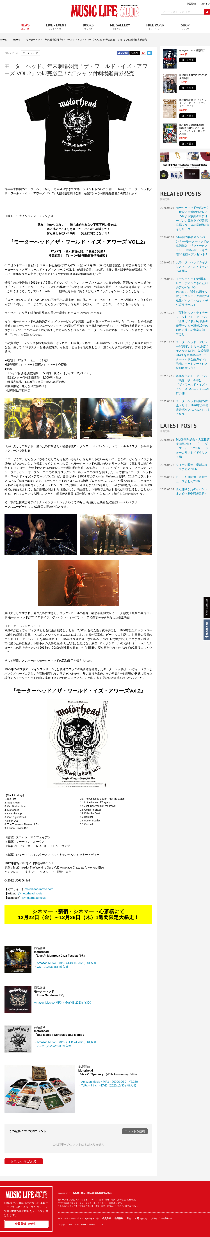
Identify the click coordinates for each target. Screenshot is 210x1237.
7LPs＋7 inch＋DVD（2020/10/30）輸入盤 (108, 1085)
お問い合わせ (140, 1218)
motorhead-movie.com (39, 889)
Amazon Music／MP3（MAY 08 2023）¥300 (62, 1002)
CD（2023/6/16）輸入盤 (52, 966)
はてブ (149, 53)
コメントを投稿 (135, 1131)
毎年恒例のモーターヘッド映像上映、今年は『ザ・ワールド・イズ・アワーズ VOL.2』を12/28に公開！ (192, 384)
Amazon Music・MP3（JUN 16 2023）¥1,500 (66, 963)
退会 (129, 1218)
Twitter (134, 53)
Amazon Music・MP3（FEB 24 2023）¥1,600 (66, 1042)
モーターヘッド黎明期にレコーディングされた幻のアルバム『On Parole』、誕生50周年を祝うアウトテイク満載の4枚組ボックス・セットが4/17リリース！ (192, 291)
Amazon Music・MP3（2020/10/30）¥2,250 (109, 1081)
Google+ (143, 53)
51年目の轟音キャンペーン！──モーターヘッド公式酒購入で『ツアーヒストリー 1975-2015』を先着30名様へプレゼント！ (192, 246)
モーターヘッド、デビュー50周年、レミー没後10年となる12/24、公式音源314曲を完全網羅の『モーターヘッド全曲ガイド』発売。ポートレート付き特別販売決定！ (193, 355)
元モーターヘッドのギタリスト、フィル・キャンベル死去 (192, 266)
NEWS (16, 39)
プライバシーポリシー (161, 1218)
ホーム (3, 39)
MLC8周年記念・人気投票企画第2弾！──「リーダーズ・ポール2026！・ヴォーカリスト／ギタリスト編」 (193, 448)
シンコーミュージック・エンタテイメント (92, 1193)
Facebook (206, 630)
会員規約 (119, 1218)
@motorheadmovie (30, 893)
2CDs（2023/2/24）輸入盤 (54, 1045)
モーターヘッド (30, 53)
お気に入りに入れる (24, 1161)
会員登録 (106, 1218)
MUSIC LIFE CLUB (105, 11)
